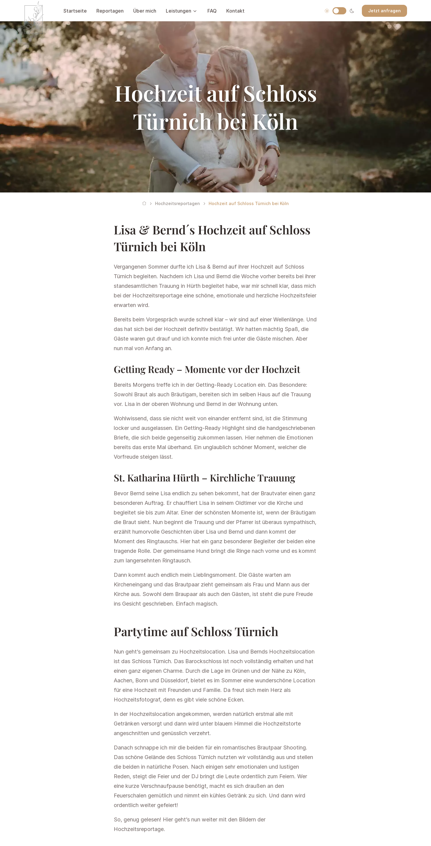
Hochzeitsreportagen (177, 203)
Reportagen (110, 11)
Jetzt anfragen (384, 10)
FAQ (212, 11)
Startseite (75, 11)
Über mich (144, 11)
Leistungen (178, 11)
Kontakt (235, 11)
